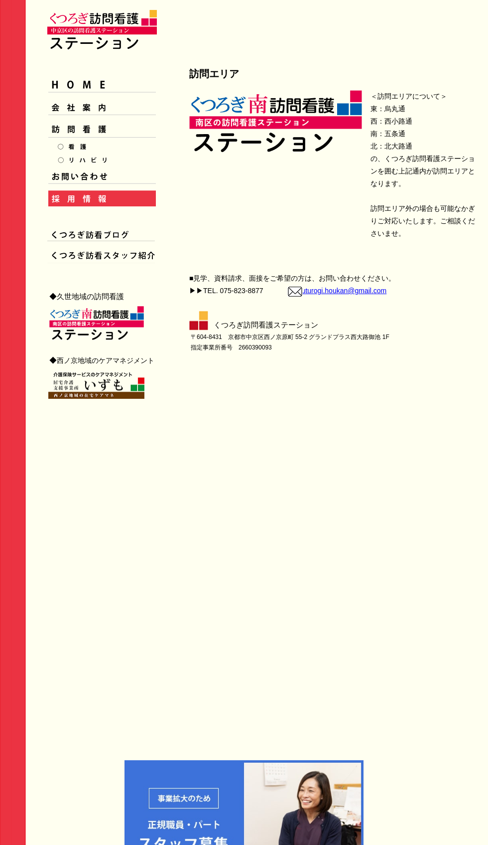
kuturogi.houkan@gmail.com (342, 291)
